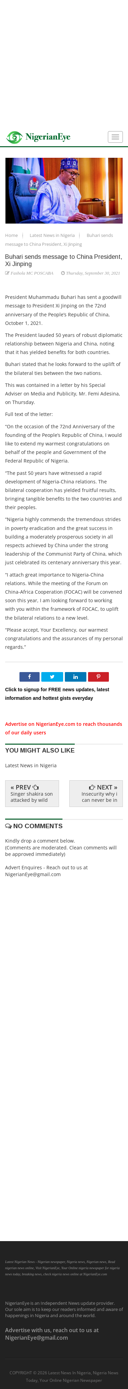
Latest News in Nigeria (53, 235)
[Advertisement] (64, 64)
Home (12, 235)
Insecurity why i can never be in (99, 797)
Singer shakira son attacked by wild (32, 797)
